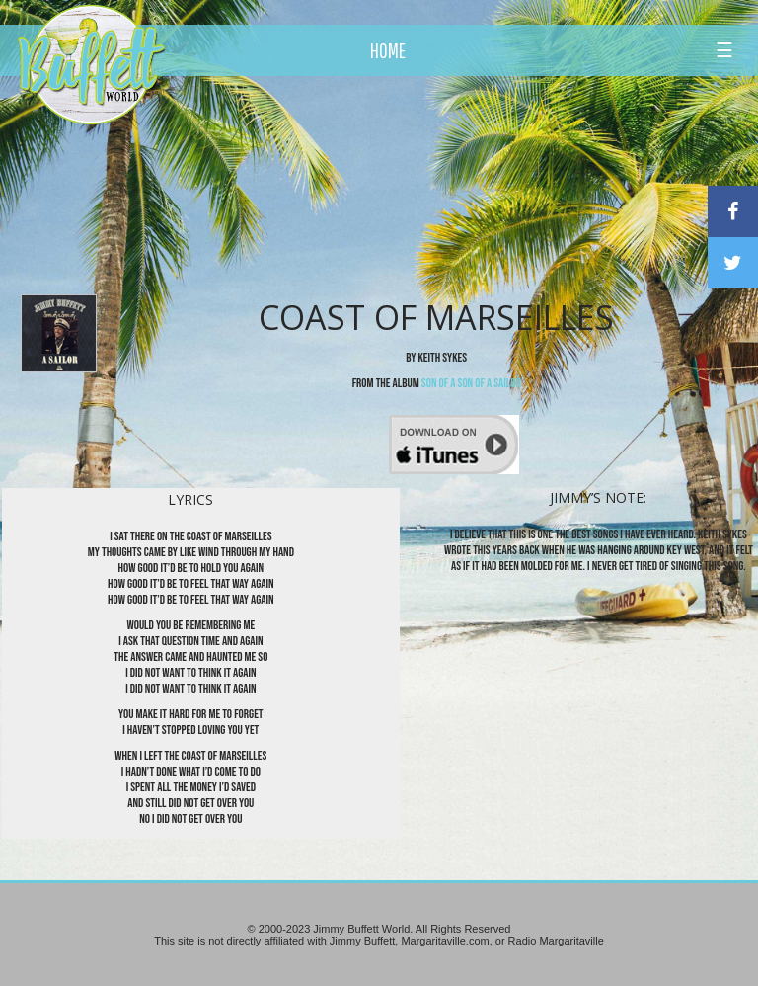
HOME (388, 50)
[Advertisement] (443, 182)
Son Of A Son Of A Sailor (471, 383)
